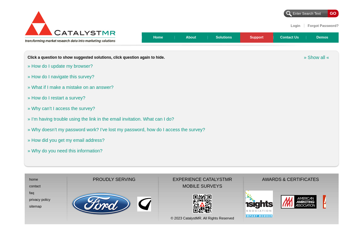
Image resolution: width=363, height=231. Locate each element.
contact (34, 186)
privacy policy (39, 199)
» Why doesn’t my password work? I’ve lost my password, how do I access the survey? (116, 129)
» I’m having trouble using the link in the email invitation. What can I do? (101, 119)
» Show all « (316, 57)
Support (256, 37)
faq (31, 193)
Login (295, 26)
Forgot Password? (323, 26)
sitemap (35, 206)
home (33, 179)
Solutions (224, 37)
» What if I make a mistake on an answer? (71, 87)
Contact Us (289, 37)
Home (158, 37)
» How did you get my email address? (66, 140)
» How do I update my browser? (61, 66)
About (191, 37)
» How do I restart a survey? (56, 97)
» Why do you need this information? (65, 150)
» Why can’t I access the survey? (61, 108)
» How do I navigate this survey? (61, 76)
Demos (322, 37)
